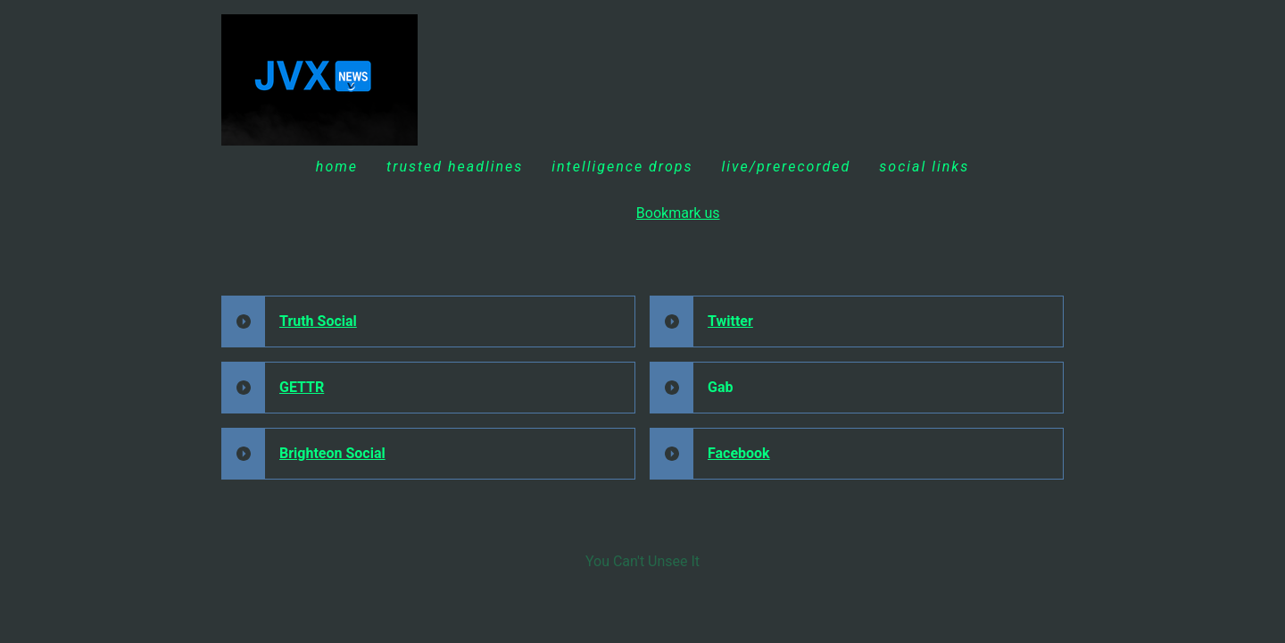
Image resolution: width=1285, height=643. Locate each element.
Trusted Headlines (454, 166)
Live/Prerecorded (785, 166)
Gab (720, 387)
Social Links (924, 166)
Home (337, 166)
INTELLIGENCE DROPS (621, 166)
